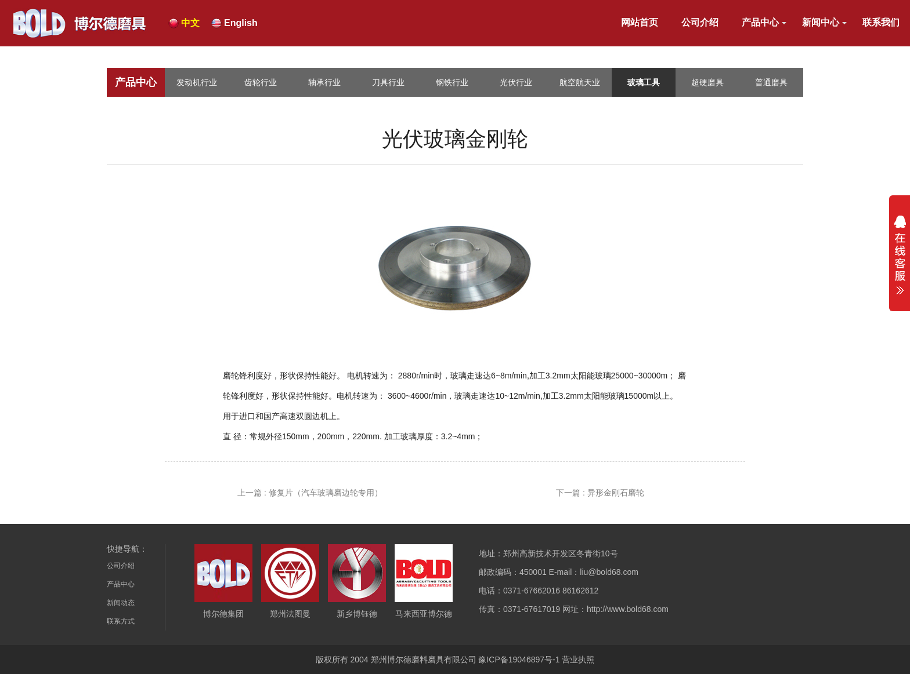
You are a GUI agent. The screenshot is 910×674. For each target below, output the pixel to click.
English (241, 23)
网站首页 (639, 22)
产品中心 (760, 22)
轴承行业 (324, 82)
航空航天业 (579, 82)
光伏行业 (516, 82)
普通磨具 (771, 82)
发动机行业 (196, 82)
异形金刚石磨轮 (615, 492)
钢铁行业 (452, 82)
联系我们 (881, 22)
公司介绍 (699, 22)
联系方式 (121, 621)
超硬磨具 (707, 82)
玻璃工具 (643, 82)
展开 (899, 255)
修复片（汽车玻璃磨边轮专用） (325, 492)
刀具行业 (388, 82)
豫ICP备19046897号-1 (518, 659)
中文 (190, 23)
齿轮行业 (260, 82)
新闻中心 (820, 22)
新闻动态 (121, 603)
